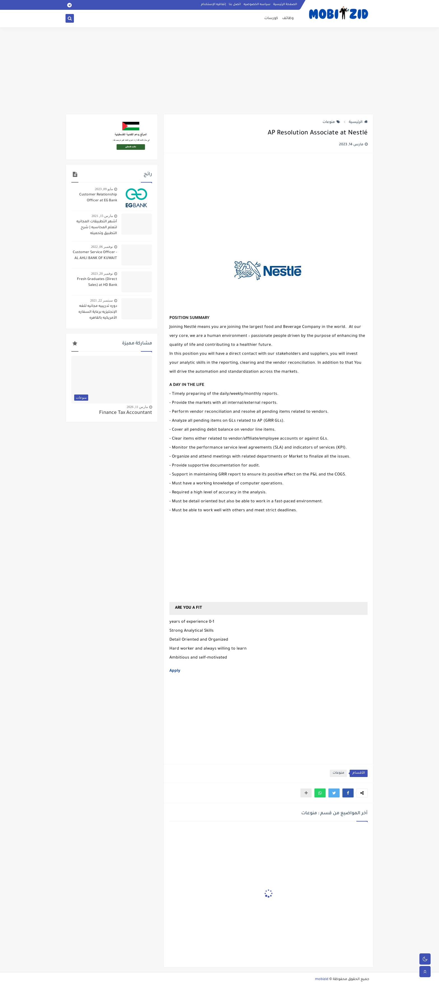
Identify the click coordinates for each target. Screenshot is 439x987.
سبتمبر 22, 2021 (101, 300)
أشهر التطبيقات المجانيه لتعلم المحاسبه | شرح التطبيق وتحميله (96, 227)
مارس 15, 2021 (102, 216)
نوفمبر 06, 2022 (102, 247)
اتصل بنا (235, 4)
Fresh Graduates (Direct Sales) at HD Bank (97, 282)
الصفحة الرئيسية (285, 4)
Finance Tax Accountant (125, 413)
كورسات (271, 18)
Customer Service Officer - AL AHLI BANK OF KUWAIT (95, 255)
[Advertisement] (219, 70)
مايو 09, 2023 (104, 189)
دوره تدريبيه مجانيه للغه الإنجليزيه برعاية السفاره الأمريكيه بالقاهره (97, 312)
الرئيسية (358, 122)
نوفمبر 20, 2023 (102, 274)
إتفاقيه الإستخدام (213, 4)
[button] (348, 792)
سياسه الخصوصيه (257, 4)
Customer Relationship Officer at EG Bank (98, 198)
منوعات (331, 122)
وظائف (288, 18)
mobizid (321, 979)
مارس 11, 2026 (137, 407)
